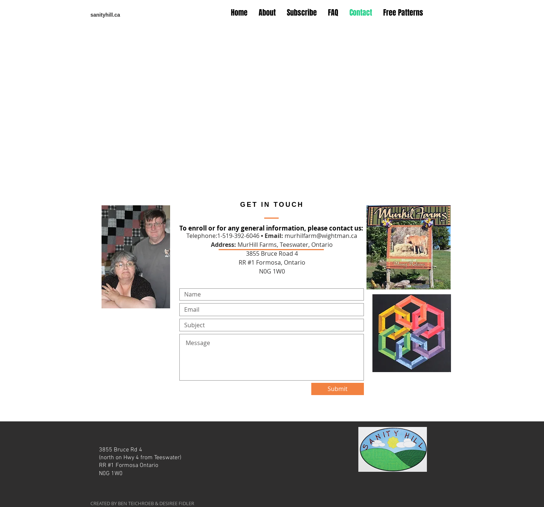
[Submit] (337, 389)
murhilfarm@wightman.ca (321, 236)
